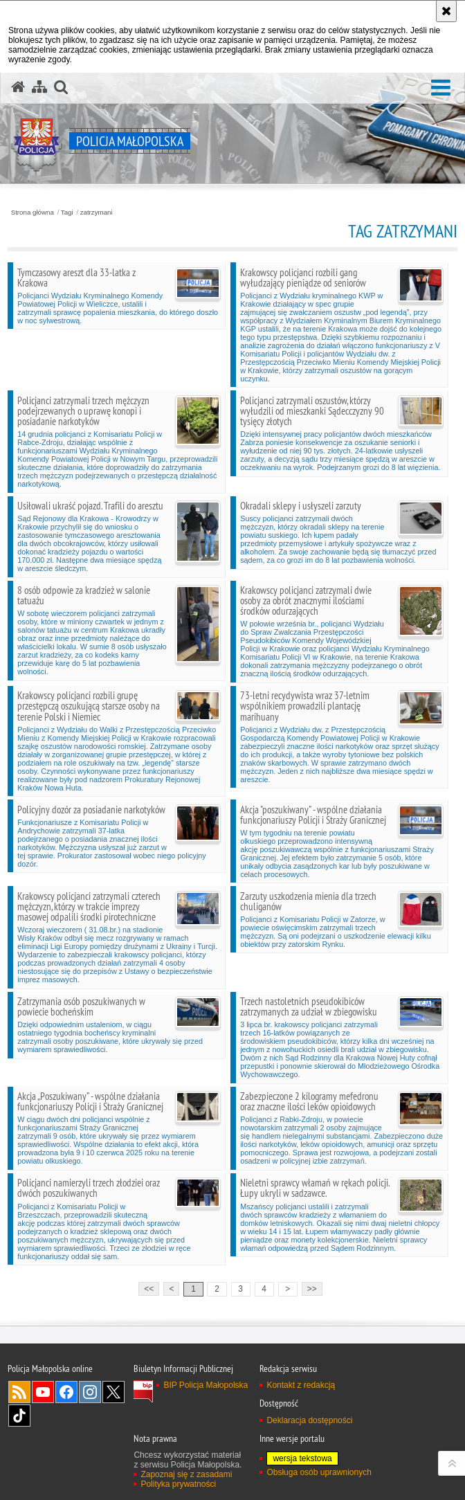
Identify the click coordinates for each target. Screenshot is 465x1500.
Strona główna (32, 212)
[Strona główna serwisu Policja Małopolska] (18, 87)
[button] (440, 88)
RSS (19, 1392)
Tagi (67, 212)
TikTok (19, 1415)
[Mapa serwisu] (39, 87)
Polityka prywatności (178, 1484)
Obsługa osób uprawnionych (318, 1472)
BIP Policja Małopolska (205, 1385)
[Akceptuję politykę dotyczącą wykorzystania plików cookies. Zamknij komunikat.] (446, 11)
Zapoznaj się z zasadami (186, 1474)
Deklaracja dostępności (309, 1420)
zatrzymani (96, 212)
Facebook (66, 1392)
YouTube (43, 1392)
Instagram (90, 1392)
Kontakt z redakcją (300, 1385)
